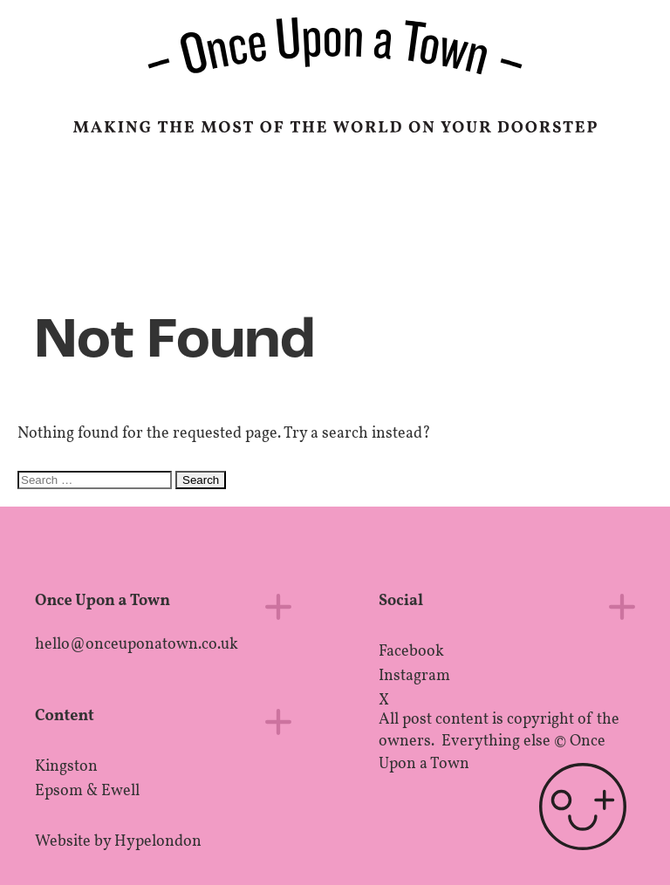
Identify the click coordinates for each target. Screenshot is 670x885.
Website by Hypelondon (118, 842)
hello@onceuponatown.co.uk (136, 645)
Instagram (414, 676)
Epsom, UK (552, 213)
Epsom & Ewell (87, 791)
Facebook (411, 651)
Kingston (66, 767)
